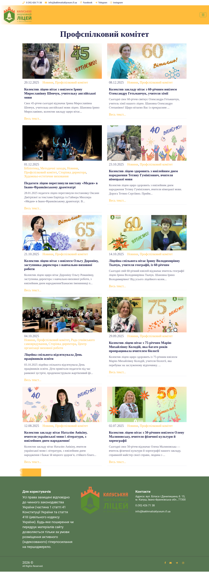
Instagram (117, 2)
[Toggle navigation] (202, 15)
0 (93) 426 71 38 (32, 2)
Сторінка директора (72, 173)
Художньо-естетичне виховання (46, 177)
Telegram (102, 2)
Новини (48, 82)
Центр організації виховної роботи (55, 347)
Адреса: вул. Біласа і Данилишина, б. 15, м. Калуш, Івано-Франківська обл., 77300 (160, 501)
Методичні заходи (52, 169)
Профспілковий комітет (71, 82)
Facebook (86, 2)
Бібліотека (31, 169)
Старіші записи (25, 475)
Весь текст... (32, 119)
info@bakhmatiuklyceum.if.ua (61, 2)
